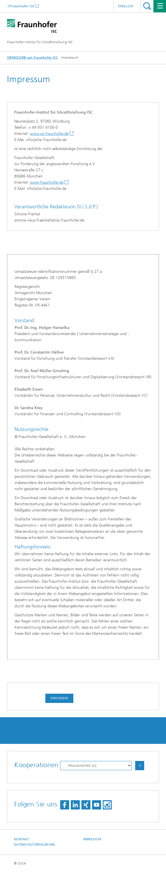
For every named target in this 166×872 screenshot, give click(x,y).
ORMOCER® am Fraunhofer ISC (32, 57)
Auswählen (139, 765)
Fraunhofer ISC (22, 6)
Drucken (59, 698)
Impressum (92, 839)
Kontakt (21, 839)
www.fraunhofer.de (47, 182)
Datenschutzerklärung (34, 844)
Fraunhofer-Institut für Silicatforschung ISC (40, 42)
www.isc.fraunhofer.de (49, 133)
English (126, 6)
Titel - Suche (147, 6)
